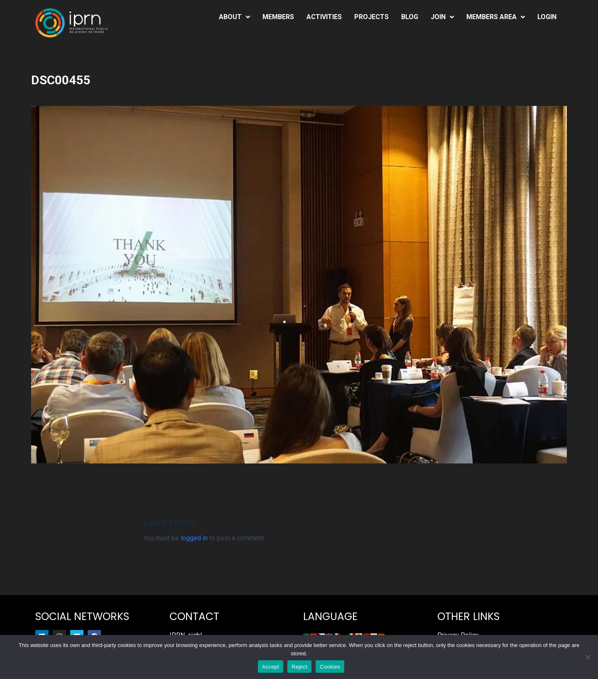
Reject (299, 667)
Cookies (330, 667)
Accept (270, 667)
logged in (194, 538)
